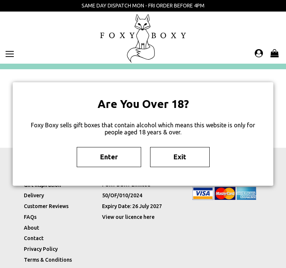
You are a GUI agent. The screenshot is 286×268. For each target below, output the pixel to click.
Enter (109, 156)
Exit (180, 156)
